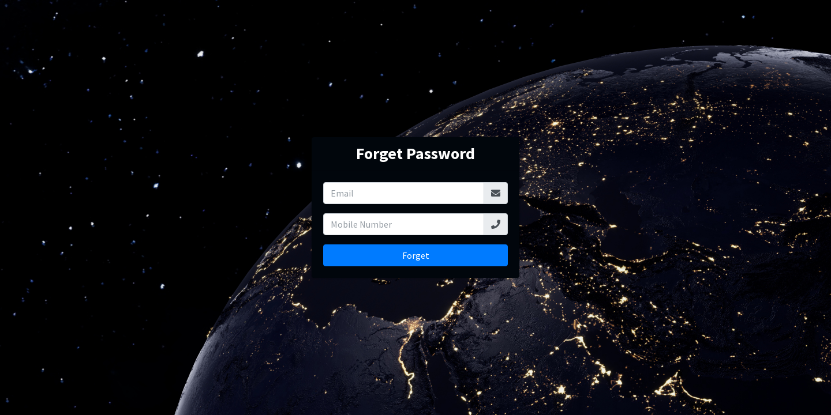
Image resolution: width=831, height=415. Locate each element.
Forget (415, 255)
